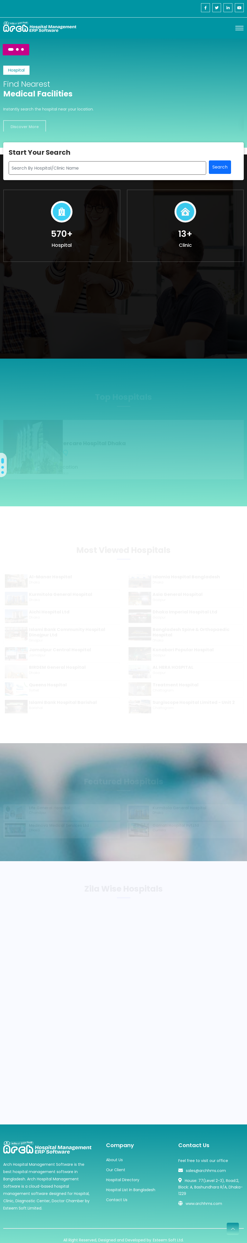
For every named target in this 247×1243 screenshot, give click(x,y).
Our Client (115, 1161)
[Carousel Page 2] (17, 49)
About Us (114, 1151)
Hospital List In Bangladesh (130, 1181)
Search (220, 169)
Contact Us (116, 1191)
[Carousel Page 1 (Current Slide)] (11, 49)
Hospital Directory (122, 1171)
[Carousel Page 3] (22, 49)
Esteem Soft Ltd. (168, 1231)
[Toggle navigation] (239, 28)
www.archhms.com (204, 1195)
